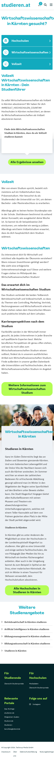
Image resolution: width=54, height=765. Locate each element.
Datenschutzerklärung (28, 752)
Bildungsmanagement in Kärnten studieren (27, 636)
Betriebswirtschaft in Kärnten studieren (25, 622)
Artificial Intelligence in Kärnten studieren (26, 629)
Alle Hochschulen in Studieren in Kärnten (27, 590)
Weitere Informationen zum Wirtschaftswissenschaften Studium (27, 389)
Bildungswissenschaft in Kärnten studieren (27, 643)
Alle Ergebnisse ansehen (27, 162)
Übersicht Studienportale (14, 684)
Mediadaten (33, 684)
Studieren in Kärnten (15, 650)
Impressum (5, 752)
